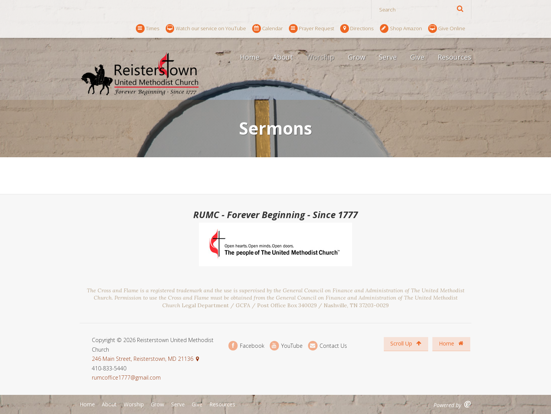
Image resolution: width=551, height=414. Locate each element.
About (283, 57)
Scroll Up (405, 343)
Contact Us (327, 345)
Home (249, 57)
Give (417, 57)
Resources (454, 57)
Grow (356, 57)
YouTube (286, 345)
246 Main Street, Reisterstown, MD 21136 (142, 358)
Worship (320, 57)
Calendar (267, 28)
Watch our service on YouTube (206, 28)
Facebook (246, 345)
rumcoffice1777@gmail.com (126, 377)
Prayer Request (311, 28)
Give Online (446, 28)
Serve (388, 57)
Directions (356, 28)
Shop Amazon (401, 28)
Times (147, 28)
